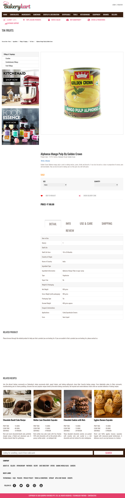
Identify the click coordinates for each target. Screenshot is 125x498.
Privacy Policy (28, 478)
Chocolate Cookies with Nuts (74, 420)
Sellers (114, 14)
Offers (5, 20)
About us (6, 466)
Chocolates (14, 14)
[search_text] (47, 453)
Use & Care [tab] (86, 223)
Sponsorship (21, 466)
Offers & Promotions (98, 20)
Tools (75, 14)
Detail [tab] (53, 224)
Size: (44, 181)
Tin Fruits (32, 41)
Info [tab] (68, 223)
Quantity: (97, 181)
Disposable (66, 14)
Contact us (15, 20)
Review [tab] (70, 231)
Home (5, 14)
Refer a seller (55, 20)
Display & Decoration (51, 14)
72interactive (92, 496)
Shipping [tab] (107, 223)
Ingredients (26, 14)
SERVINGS (6, 431)
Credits (70, 478)
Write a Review (45, 161)
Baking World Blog (62, 466)
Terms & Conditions (41, 478)
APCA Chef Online (60, 478)
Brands (106, 14)
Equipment (96, 14)
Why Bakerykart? (75, 20)
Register (120, 5)
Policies (19, 478)
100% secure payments (33, 20)
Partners (29, 466)
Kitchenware (85, 14)
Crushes (8, 58)
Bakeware (37, 14)
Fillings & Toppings (24, 41)
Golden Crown (71, 157)
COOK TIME (6, 428)
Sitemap (51, 478)
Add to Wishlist (51, 196)
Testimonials (7, 478)
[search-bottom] (108, 453)
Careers (72, 466)
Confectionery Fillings (12, 62)
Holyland (60, 157)
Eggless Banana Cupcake (103, 420)
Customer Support (13, 23)
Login (114, 5)
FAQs (14, 478)
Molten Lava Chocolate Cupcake (45, 420)
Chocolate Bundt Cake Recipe (14, 420)
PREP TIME (6, 426)
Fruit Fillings (9, 66)
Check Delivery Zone (89, 196)
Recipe (36, 466)
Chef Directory (44, 466)
